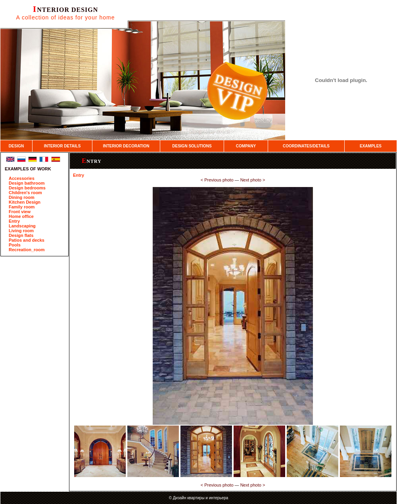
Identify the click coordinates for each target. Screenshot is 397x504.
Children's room (25, 192)
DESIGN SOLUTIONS (191, 146)
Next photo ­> (252, 180)
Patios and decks (26, 240)
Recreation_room (26, 249)
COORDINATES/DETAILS (306, 146)
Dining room (22, 197)
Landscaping (22, 225)
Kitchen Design (24, 202)
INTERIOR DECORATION (126, 146)
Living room (21, 230)
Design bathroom (26, 183)
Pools (15, 244)
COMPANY (246, 146)
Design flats (21, 235)
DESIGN (16, 146)
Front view (20, 211)
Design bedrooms (27, 187)
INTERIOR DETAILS (62, 146)
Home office (21, 216)
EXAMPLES (371, 146)
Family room (22, 206)
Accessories (22, 178)
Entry (14, 221)
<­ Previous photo (217, 180)
